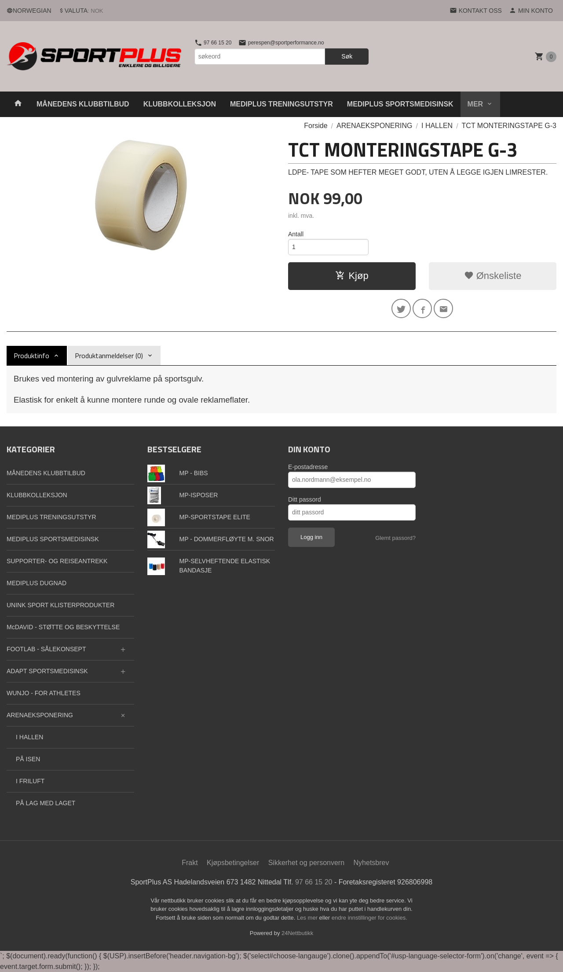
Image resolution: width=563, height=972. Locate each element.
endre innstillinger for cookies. (369, 917)
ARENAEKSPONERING (40, 715)
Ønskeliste (493, 275)
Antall (295, 234)
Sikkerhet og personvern (306, 862)
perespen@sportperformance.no (281, 43)
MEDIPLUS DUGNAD (36, 583)
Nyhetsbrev (371, 862)
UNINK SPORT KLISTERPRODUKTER (60, 605)
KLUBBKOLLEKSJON (179, 104)
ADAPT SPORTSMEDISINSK (47, 671)
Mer (475, 104)
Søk (346, 56)
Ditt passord (304, 499)
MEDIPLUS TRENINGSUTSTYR (281, 104)
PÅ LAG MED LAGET (45, 803)
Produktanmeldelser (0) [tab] (109, 355)
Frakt (189, 862)
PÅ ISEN (28, 759)
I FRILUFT (30, 781)
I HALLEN (29, 737)
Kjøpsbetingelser (233, 862)
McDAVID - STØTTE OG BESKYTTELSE (63, 627)
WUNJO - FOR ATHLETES (43, 693)
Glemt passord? (395, 538)
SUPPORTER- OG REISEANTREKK (57, 561)
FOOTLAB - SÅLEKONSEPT (46, 649)
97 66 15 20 (213, 43)
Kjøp (351, 275)
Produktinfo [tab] (31, 355)
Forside (315, 125)
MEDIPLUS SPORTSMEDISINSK (400, 104)
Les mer (308, 917)
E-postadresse (308, 466)
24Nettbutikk (297, 933)
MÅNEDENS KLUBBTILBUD (83, 104)
